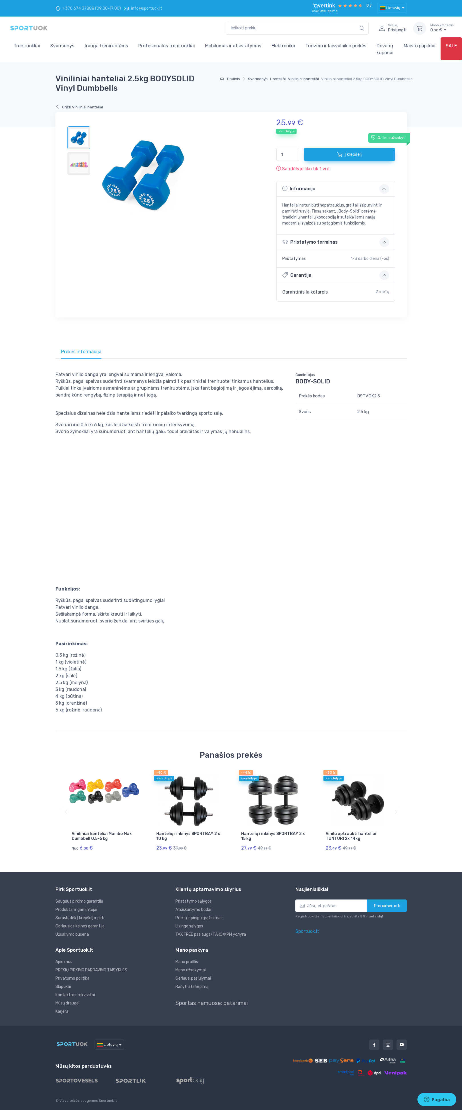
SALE (451, 45)
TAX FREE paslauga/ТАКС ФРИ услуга (210, 934)
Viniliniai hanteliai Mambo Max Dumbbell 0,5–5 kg (102, 836)
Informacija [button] (298, 188)
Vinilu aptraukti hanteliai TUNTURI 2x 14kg (351, 836)
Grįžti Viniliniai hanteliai (79, 107)
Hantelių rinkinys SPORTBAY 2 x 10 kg (188, 836)
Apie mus (63, 961)
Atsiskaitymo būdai (193, 909)
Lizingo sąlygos (189, 926)
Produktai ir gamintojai (76, 909)
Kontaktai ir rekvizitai (75, 994)
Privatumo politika (72, 978)
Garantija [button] (296, 275)
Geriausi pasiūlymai (193, 978)
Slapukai (63, 986)
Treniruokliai (27, 45)
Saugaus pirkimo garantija (79, 901)
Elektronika (283, 45)
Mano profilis (186, 961)
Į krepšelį (349, 154)
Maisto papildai (419, 45)
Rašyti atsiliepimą (192, 986)
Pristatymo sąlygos (193, 901)
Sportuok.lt (307, 931)
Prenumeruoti (387, 905)
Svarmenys (62, 45)
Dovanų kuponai (385, 49)
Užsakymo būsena (72, 934)
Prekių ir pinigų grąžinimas (199, 917)
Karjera (61, 1011)
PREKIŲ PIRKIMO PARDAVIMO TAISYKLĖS (91, 970)
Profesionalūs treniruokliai (166, 45)
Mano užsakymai (190, 970)
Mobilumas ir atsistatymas (233, 45)
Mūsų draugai (67, 1003)
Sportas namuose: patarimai (211, 1003)
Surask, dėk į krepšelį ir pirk (79, 917)
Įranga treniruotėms (106, 45)
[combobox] (297, 28)
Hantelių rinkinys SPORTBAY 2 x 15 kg (273, 836)
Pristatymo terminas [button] (310, 242)
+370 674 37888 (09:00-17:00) (88, 8)
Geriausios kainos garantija (80, 926)
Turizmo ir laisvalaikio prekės (335, 45)
